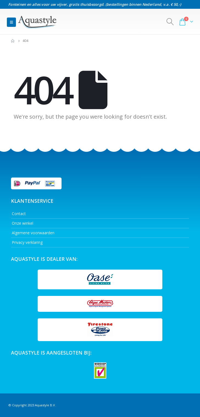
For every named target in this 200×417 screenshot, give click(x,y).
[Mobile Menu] (11, 22)
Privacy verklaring (27, 242)
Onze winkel (22, 223)
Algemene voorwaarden (33, 232)
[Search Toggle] (170, 21)
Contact (19, 213)
